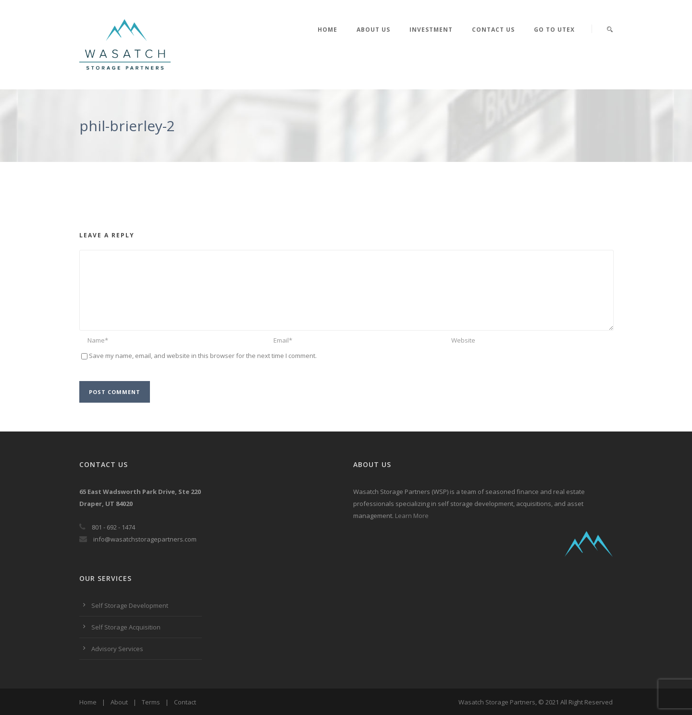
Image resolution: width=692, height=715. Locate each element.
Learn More (412, 515)
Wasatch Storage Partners (496, 702)
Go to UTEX (554, 29)
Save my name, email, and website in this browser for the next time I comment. (203, 355)
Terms (151, 702)
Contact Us (493, 29)
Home (327, 29)
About (119, 702)
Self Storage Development (129, 605)
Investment (431, 29)
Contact (185, 702)
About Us (373, 29)
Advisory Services (117, 648)
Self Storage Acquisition (126, 627)
